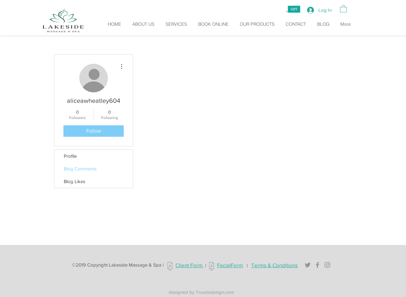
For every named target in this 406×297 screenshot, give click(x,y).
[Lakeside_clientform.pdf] (170, 267)
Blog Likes (74, 181)
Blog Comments (80, 168)
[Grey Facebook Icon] (317, 265)
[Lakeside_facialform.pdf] (211, 267)
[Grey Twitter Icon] (307, 265)
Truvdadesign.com (215, 292)
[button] (343, 8)
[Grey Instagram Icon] (327, 265)
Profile (70, 156)
